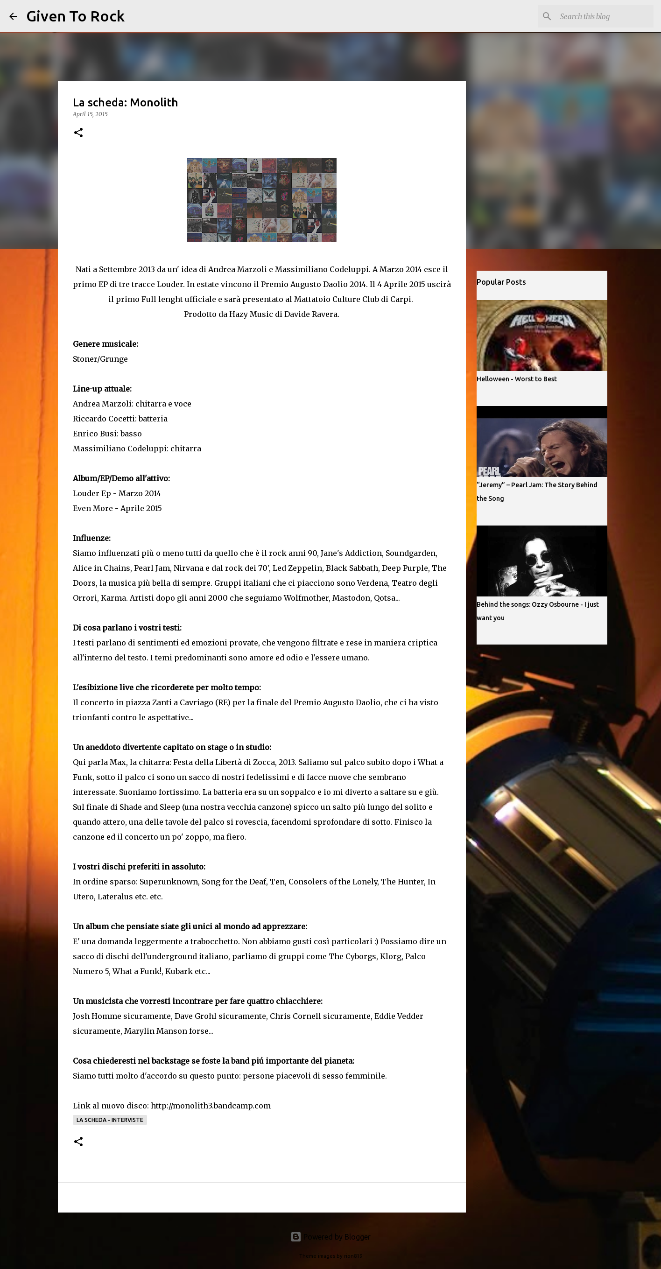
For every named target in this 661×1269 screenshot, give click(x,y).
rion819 (353, 1256)
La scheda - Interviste (110, 1120)
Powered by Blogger (330, 1237)
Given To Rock (75, 15)
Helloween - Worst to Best (517, 379)
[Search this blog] (605, 16)
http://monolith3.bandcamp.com (211, 1105)
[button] (78, 133)
